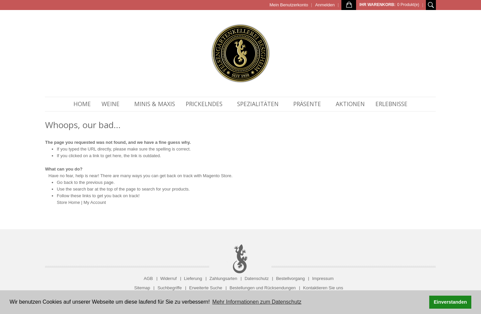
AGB (148, 278)
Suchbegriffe (169, 287)
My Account (95, 202)
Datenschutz (257, 278)
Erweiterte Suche (205, 287)
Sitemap (142, 287)
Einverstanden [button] (450, 302)
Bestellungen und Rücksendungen (262, 287)
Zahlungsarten (223, 278)
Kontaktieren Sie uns (323, 287)
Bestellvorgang (290, 278)
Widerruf (168, 278)
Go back (65, 182)
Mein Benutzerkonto (289, 4)
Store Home (68, 202)
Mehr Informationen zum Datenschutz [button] (257, 302)
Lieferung (193, 278)
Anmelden (325, 4)
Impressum (322, 278)
